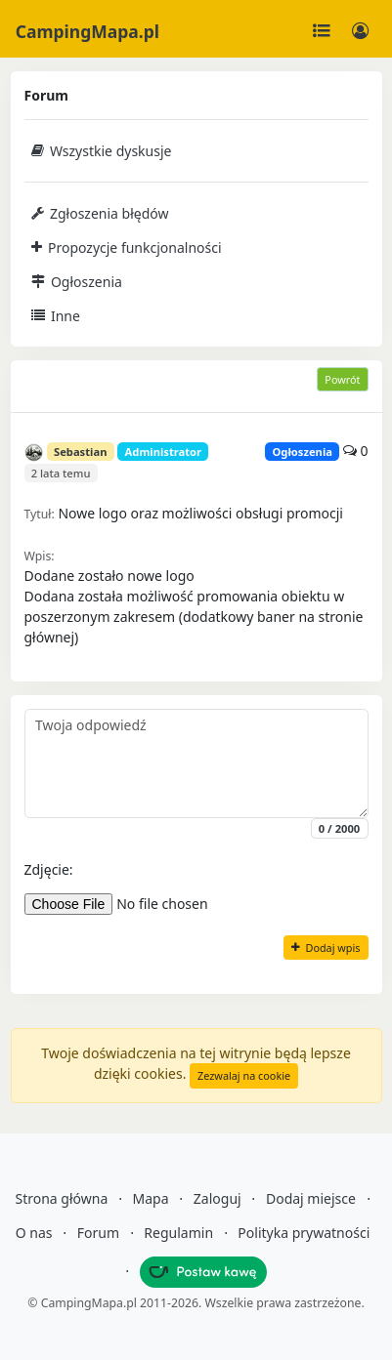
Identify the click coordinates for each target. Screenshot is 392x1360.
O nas (34, 1232)
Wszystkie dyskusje (101, 151)
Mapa (151, 1198)
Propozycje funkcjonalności (126, 247)
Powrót (342, 379)
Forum (98, 1232)
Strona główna (61, 1198)
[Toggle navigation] (321, 31)
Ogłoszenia (76, 281)
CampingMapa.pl (87, 31)
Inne (55, 316)
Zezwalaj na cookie (243, 1075)
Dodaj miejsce (311, 1198)
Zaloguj (217, 1198)
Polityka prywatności (304, 1232)
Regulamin (178, 1232)
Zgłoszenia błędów (100, 213)
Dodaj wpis (325, 947)
